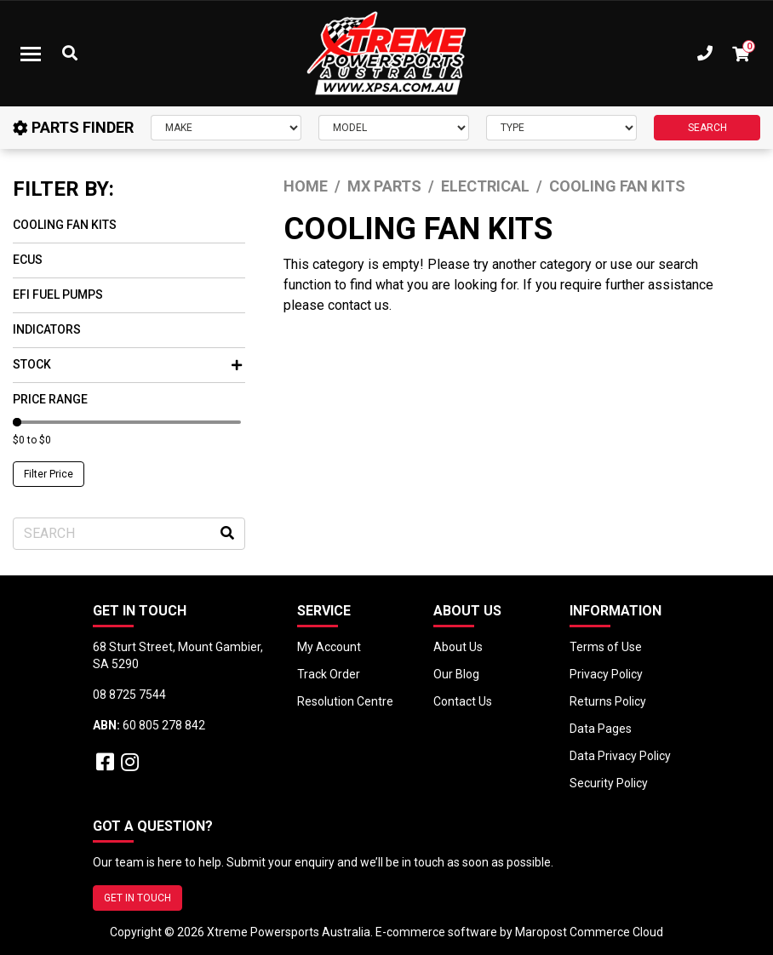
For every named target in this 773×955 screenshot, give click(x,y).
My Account (329, 647)
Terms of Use (606, 647)
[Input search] (129, 534)
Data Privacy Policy (620, 756)
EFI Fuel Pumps (58, 294)
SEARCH (707, 128)
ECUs (28, 259)
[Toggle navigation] (31, 54)
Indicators (47, 329)
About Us (458, 647)
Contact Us (462, 701)
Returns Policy (608, 701)
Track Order (328, 674)
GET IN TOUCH (137, 898)
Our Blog (456, 674)
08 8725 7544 (129, 694)
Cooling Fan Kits (65, 225)
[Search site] (227, 534)
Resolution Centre (345, 701)
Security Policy (609, 783)
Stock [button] (127, 364)
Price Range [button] (50, 399)
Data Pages (601, 728)
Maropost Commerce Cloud (589, 932)
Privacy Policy (606, 674)
